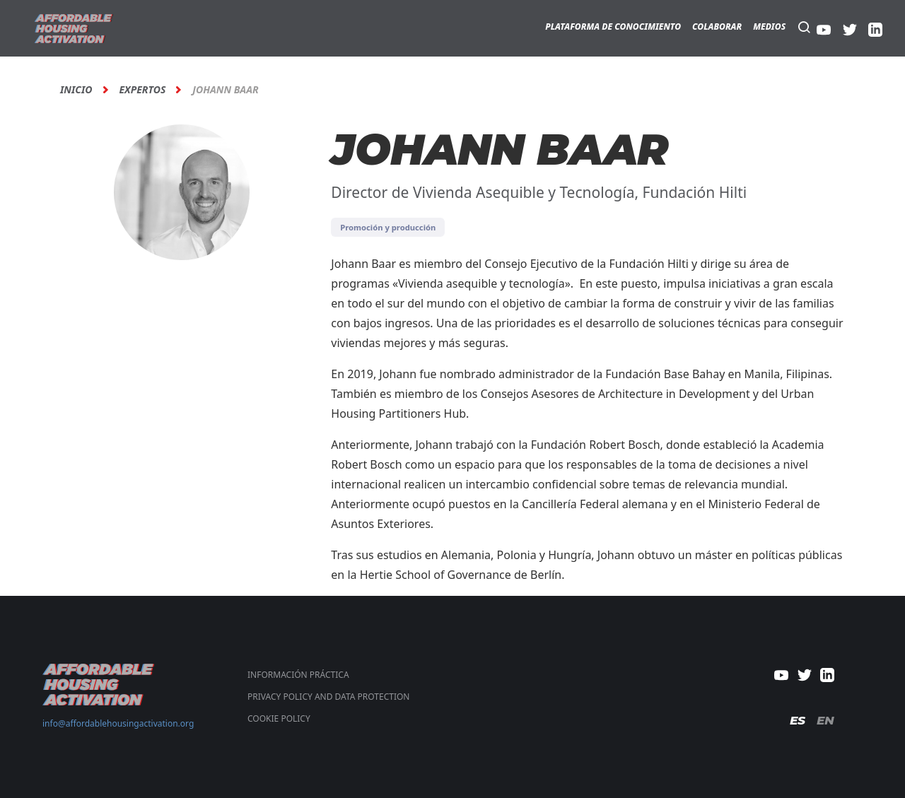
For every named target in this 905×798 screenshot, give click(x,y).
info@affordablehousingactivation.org (118, 723)
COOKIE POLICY (278, 718)
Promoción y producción (388, 227)
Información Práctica (298, 675)
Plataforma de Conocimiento (613, 26)
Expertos (142, 89)
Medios (769, 26)
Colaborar (717, 26)
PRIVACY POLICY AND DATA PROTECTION (328, 697)
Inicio (76, 89)
